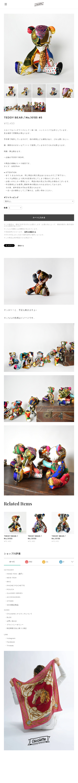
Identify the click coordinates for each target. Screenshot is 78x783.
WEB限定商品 (13, 605)
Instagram (11, 638)
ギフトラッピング (11, 197)
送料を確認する (30, 232)
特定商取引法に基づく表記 (17, 628)
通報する (21, 246)
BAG (9, 582)
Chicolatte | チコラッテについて (19, 614)
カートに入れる (39, 218)
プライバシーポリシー (15, 625)
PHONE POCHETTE (16, 585)
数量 (6, 208)
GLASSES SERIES (15, 593)
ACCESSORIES (13, 597)
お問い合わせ (12, 621)
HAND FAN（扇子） (15, 574)
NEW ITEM (11, 578)
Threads (10, 646)
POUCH (10, 589)
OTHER (10, 601)
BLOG (9, 617)
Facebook (11, 642)
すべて (12, 562)
